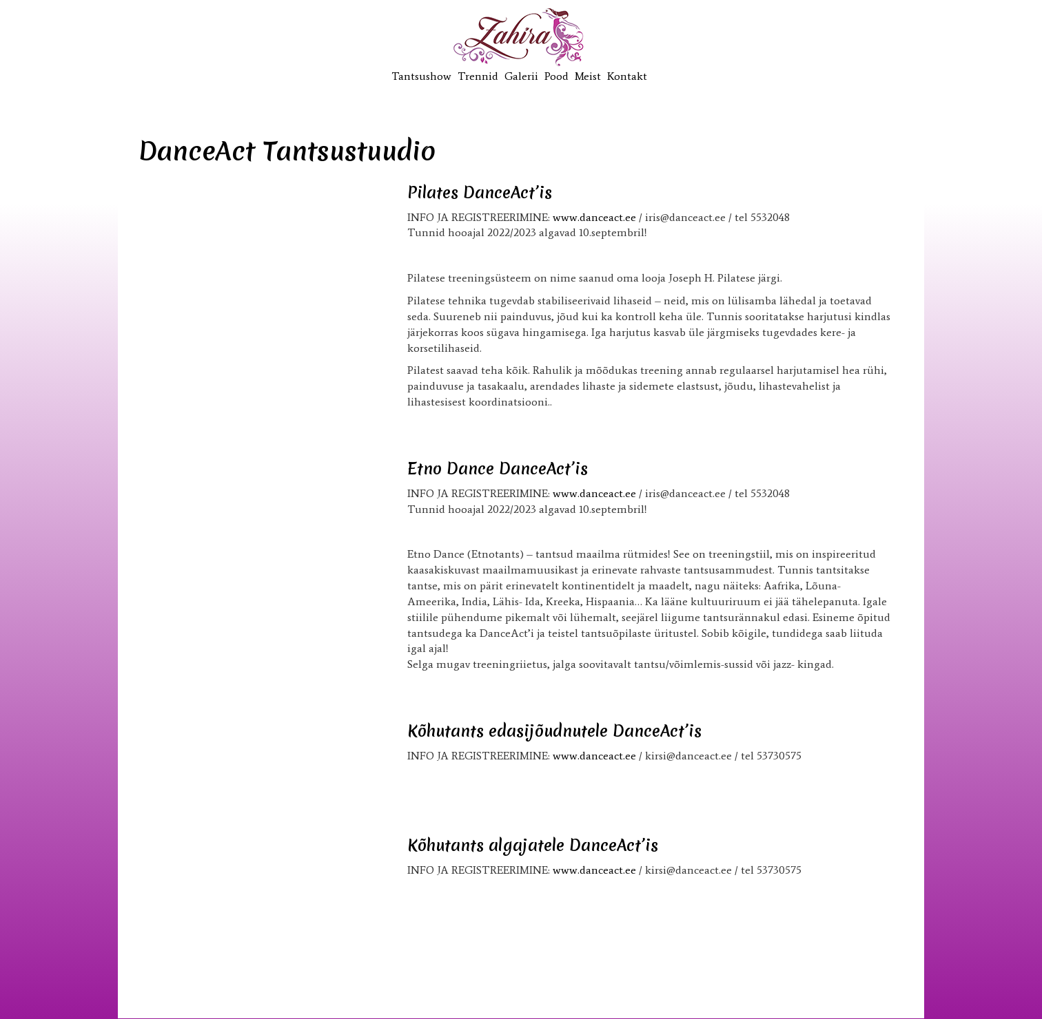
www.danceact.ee (594, 217)
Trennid (478, 76)
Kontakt (627, 76)
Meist (588, 76)
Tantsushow (421, 76)
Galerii (521, 76)
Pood (556, 76)
